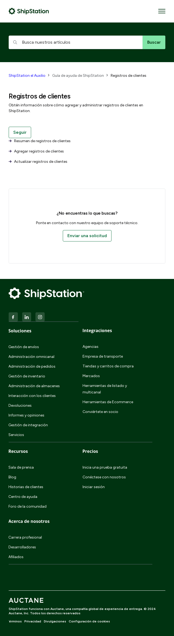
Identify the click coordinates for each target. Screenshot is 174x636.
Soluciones (19, 331)
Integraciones (97, 330)
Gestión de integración (28, 425)
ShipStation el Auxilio (27, 75)
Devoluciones (20, 405)
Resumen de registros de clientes (40, 141)
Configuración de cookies (89, 621)
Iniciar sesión (94, 487)
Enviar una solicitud (87, 235)
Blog (12, 477)
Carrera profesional (25, 537)
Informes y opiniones (26, 415)
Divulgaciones (55, 621)
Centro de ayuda (22, 496)
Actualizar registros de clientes (38, 161)
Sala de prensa (21, 467)
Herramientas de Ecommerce (108, 402)
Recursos (18, 451)
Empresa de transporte (103, 356)
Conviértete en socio (100, 411)
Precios (90, 451)
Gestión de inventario (26, 376)
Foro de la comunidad (27, 506)
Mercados (91, 376)
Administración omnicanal (31, 356)
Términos (14, 621)
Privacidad (32, 621)
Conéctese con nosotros (104, 477)
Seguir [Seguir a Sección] (20, 132)
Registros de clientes (128, 75)
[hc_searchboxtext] (76, 42)
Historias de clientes (25, 487)
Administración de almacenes (34, 386)
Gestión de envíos (23, 347)
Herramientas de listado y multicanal (105, 389)
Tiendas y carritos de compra (108, 366)
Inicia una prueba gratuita (105, 467)
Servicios (16, 435)
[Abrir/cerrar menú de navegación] (162, 11)
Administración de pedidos (31, 366)
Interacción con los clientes (32, 395)
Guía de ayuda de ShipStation (78, 75)
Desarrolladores (22, 547)
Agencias (91, 346)
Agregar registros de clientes (36, 151)
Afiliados (16, 557)
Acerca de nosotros (29, 521)
